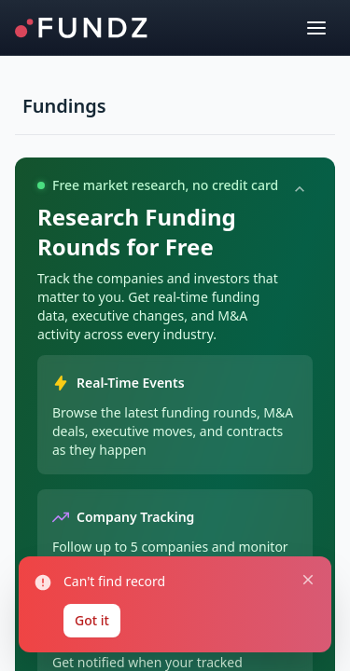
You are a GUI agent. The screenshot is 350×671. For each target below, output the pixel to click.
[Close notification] (308, 580)
